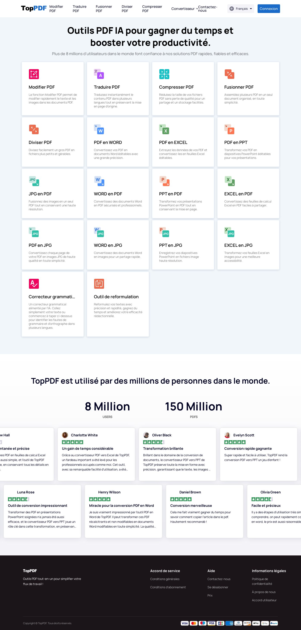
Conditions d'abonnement (168, 587)
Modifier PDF (56, 8)
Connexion (269, 8)
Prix (210, 595)
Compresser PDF (152, 8)
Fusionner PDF (104, 8)
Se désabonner (218, 587)
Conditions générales (164, 579)
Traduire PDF (79, 8)
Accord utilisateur (264, 600)
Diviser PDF (127, 8)
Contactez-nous (219, 579)
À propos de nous (264, 592)
